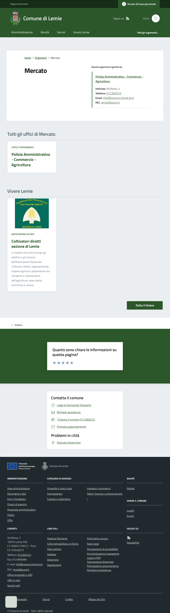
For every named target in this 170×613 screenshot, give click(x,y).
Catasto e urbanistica (58, 499)
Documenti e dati (16, 494)
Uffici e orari (13, 580)
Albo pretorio (54, 549)
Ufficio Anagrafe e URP (19, 575)
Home (27, 58)
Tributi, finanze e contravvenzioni (105, 496)
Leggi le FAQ (94, 558)
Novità (45, 32)
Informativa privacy (97, 538)
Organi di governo (17, 504)
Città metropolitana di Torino (62, 544)
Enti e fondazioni (16, 499)
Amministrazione (22, 32)
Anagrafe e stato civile (59, 488)
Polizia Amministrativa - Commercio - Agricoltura (119, 79)
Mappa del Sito (96, 599)
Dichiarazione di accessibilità (102, 549)
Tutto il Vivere (145, 305)
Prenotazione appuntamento (103, 566)
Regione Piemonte (19, 4)
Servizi (61, 32)
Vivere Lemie (81, 32)
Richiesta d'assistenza (99, 570)
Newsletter (133, 543)
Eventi (130, 516)
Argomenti (41, 58)
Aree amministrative (18, 488)
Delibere (51, 554)
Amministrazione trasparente (103, 554)
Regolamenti (54, 565)
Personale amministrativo (21, 510)
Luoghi (130, 511)
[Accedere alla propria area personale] (139, 4)
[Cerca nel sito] (154, 18)
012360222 (113, 93)
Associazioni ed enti (23, 234)
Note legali (93, 544)
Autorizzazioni (54, 494)
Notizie (130, 488)
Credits (69, 599)
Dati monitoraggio (17, 599)
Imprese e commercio (98, 488)
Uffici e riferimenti (22, 147)
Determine (53, 560)
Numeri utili (13, 585)
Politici (10, 515)
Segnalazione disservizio (100, 562)
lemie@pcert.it (110, 102)
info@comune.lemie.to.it (118, 98)
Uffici (10, 520)
